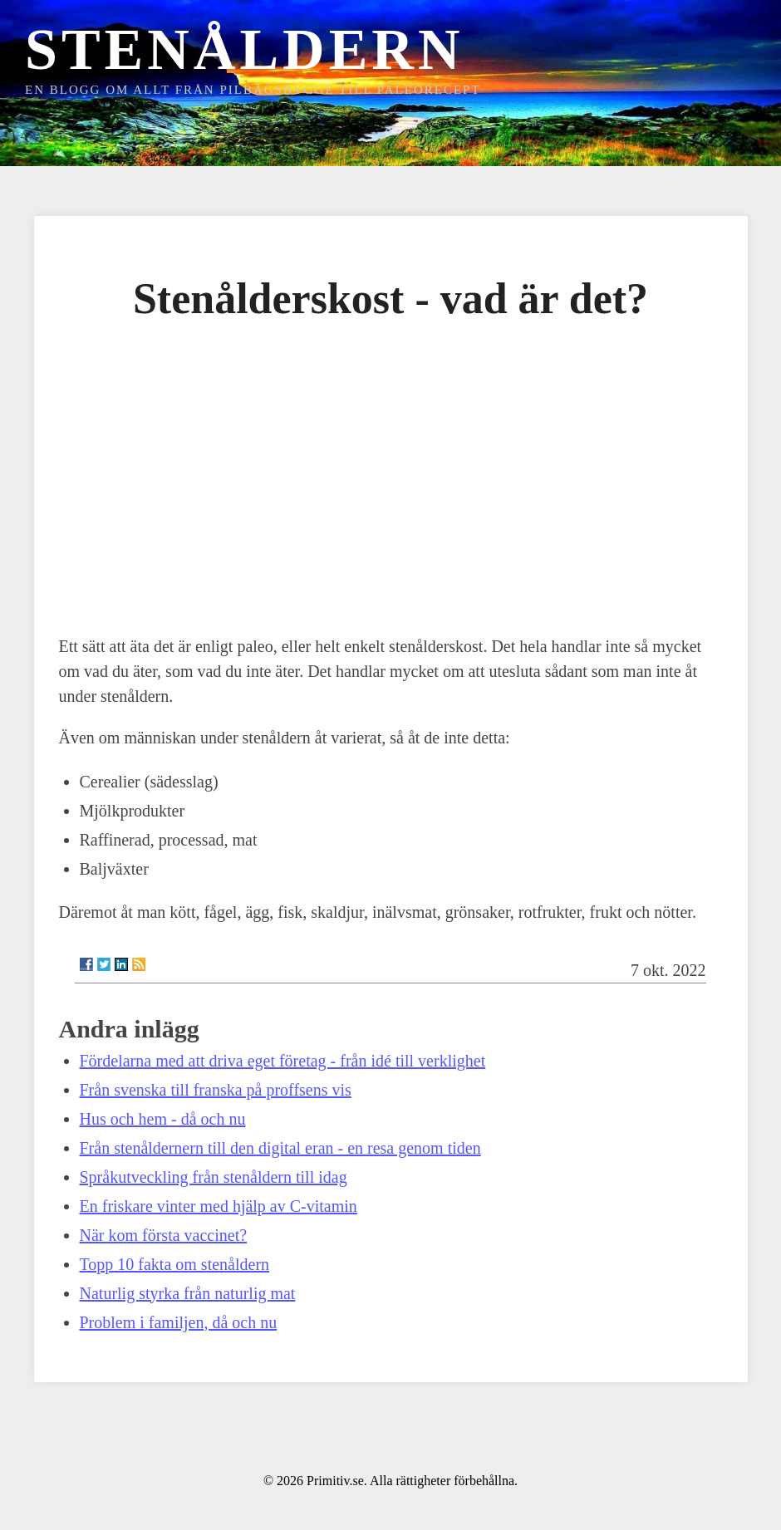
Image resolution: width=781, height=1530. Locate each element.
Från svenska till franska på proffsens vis (215, 1090)
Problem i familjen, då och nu (179, 1322)
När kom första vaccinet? (164, 1235)
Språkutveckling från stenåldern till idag (213, 1177)
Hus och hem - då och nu (163, 1119)
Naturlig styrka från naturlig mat (188, 1293)
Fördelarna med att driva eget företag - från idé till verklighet (283, 1061)
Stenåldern (244, 49)
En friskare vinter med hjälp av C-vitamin (218, 1206)
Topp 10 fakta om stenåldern (175, 1264)
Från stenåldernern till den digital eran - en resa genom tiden (280, 1148)
